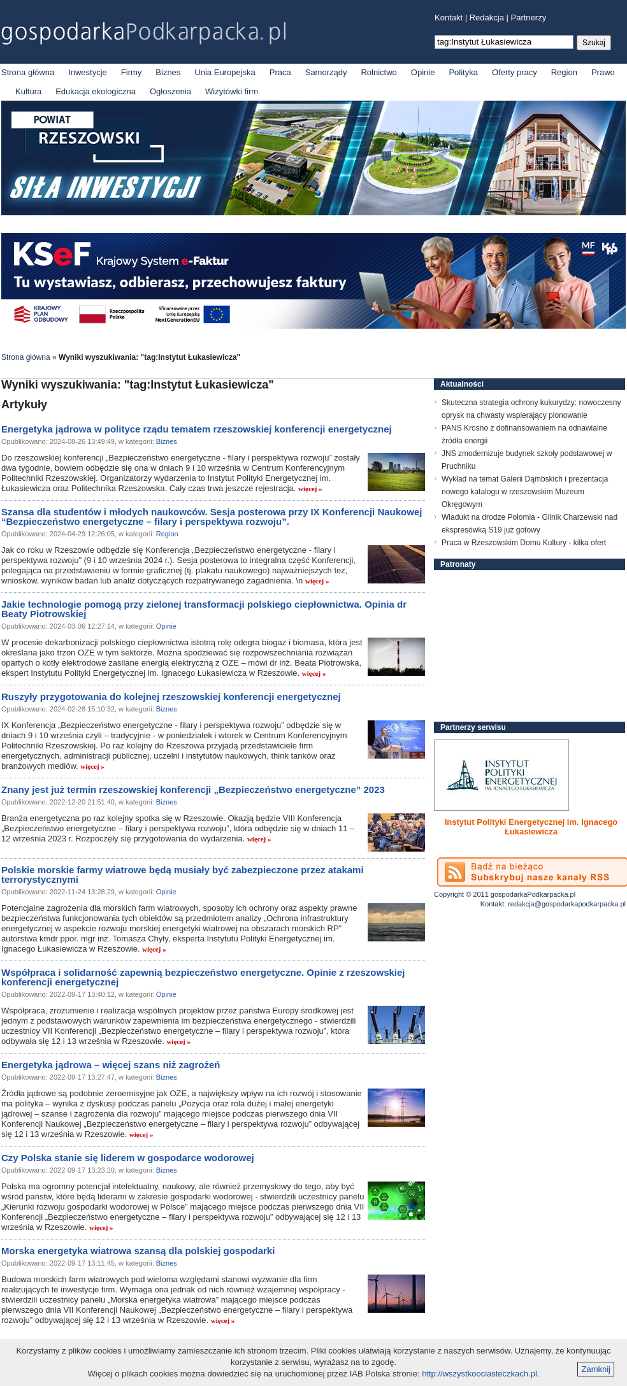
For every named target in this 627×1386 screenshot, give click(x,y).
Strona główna (27, 72)
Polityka (463, 72)
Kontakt (449, 17)
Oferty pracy (514, 72)
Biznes (167, 72)
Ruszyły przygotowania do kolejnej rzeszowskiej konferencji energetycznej (171, 696)
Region (564, 72)
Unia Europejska (224, 72)
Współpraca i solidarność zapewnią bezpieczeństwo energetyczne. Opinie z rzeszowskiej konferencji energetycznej (203, 977)
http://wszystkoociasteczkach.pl (479, 1373)
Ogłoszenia (170, 91)
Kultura (28, 91)
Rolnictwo (378, 72)
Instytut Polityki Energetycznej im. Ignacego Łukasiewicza (531, 826)
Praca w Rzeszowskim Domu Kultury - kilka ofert (524, 542)
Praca (280, 72)
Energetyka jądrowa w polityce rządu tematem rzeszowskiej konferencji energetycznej (196, 429)
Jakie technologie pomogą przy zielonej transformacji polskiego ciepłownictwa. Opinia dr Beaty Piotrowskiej (204, 609)
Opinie (423, 72)
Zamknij (595, 1369)
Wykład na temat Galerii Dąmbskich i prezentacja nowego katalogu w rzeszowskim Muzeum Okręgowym (525, 492)
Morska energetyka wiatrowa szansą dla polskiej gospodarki (138, 1250)
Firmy (131, 72)
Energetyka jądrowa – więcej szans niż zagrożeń (110, 1064)
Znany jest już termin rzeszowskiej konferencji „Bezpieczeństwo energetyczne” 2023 (193, 789)
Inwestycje (87, 72)
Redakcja (487, 17)
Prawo (603, 72)
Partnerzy (529, 17)
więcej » (310, 488)
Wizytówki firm (231, 91)
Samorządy (326, 72)
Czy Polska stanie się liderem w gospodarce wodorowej (127, 1157)
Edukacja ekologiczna (95, 91)
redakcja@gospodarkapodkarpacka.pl (567, 904)
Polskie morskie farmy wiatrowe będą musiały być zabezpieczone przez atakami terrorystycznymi (182, 874)
